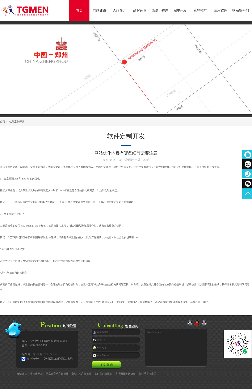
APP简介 (119, 10)
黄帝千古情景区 (147, 373)
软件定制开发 (16, 121)
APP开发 (180, 10)
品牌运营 (140, 10)
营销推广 (200, 10)
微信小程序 (160, 10)
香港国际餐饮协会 (125, 373)
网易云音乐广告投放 (57, 373)
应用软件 (220, 10)
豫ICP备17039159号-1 (45, 354)
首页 (79, 10)
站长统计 (33, 358)
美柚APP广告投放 (81, 373)
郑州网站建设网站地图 (58, 358)
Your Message (174, 346)
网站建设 (99, 10)
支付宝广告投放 (103, 373)
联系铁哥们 (240, 10)
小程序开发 (36, 373)
